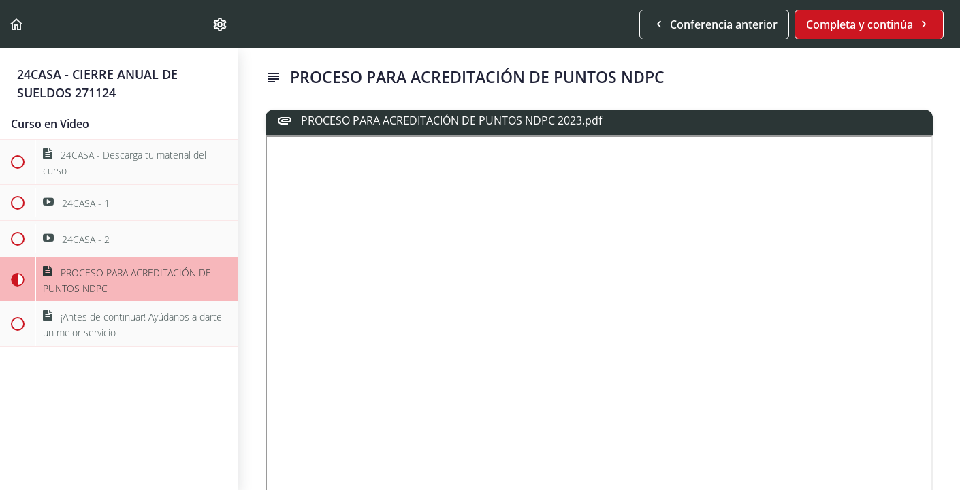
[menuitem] (221, 24)
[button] (17, 24)
